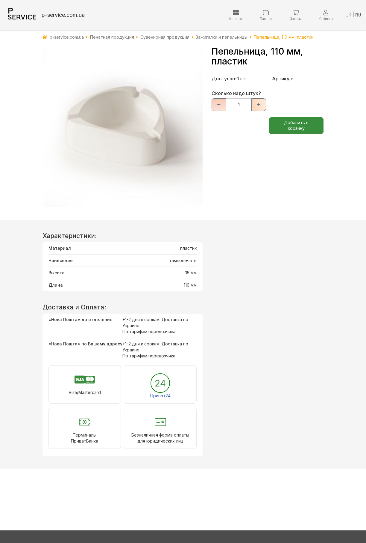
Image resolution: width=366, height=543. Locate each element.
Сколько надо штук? (236, 93)
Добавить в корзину (296, 125)
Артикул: (282, 79)
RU (358, 14)
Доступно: (224, 79)
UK (348, 14)
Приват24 (160, 395)
